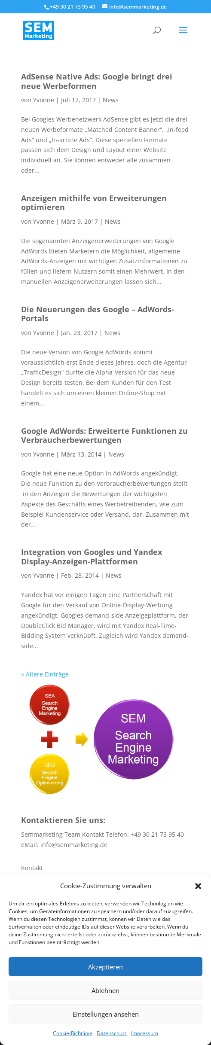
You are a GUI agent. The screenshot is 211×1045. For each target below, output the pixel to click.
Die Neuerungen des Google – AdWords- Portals (97, 314)
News (111, 100)
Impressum (144, 1033)
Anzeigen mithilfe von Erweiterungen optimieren (94, 203)
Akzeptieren (105, 967)
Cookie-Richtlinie (72, 1033)
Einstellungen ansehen (106, 1014)
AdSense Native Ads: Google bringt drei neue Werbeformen (96, 81)
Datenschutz (112, 1033)
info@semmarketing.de (73, 845)
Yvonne (43, 100)
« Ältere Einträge (45, 674)
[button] (198, 886)
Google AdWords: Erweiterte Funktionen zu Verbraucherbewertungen (104, 435)
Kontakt (32, 868)
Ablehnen (105, 990)
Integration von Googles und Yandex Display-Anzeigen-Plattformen (91, 557)
